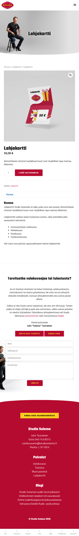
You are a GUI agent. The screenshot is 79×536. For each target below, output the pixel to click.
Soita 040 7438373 (29, 333)
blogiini (61, 315)
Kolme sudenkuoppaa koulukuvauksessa (39, 500)
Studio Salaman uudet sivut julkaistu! (39, 492)
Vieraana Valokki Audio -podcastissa (39, 504)
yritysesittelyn (32, 315)
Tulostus (39, 468)
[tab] (39, 195)
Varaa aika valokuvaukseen (39, 415)
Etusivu (7, 66)
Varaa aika (54, 333)
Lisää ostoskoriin (29, 173)
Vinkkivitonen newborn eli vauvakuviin (39, 496)
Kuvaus (9, 194)
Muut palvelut (39, 471)
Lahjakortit (17, 66)
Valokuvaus (39, 464)
